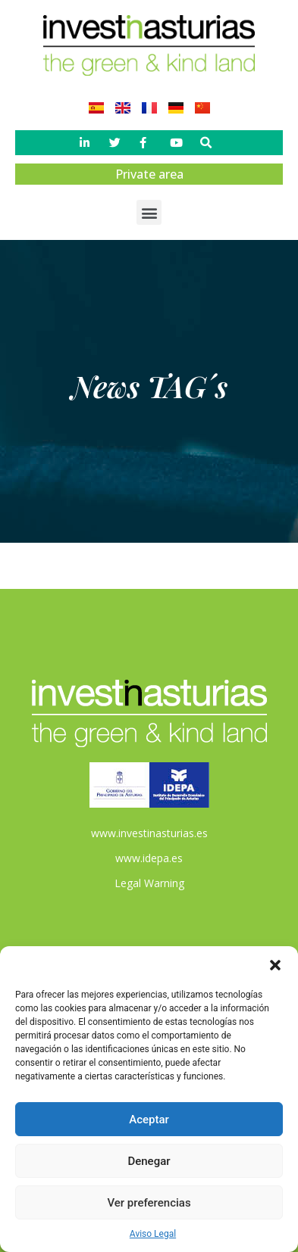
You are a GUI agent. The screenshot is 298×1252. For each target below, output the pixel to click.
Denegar (148, 1161)
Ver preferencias (148, 1203)
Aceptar (149, 1119)
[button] (275, 965)
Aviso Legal (153, 1234)
